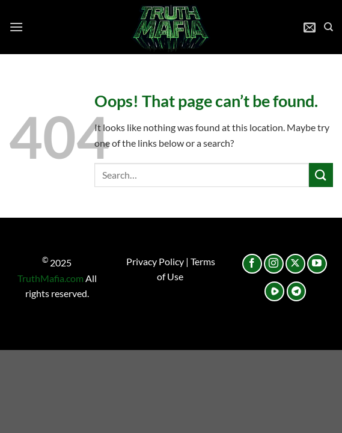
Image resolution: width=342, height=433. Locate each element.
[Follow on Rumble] (274, 291)
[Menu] (16, 26)
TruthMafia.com (50, 278)
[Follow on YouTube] (317, 264)
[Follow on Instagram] (274, 264)
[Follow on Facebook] (252, 264)
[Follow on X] (295, 264)
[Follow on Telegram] (297, 291)
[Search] (328, 27)
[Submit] (321, 174)
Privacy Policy (155, 261)
